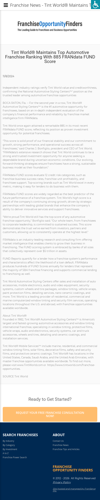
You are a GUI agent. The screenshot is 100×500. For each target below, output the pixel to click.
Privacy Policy (62, 482)
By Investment (10, 449)
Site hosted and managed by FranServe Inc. (74, 489)
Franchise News (61, 445)
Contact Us (58, 440)
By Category (9, 445)
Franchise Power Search (15, 457)
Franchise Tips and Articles (66, 449)
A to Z (5, 453)
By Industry (8, 440)
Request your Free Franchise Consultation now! (50, 422)
